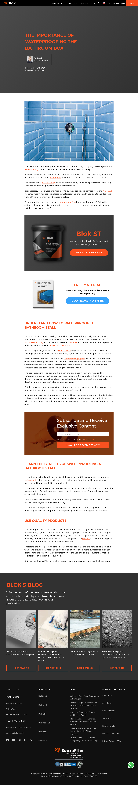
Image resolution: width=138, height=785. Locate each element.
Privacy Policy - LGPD (111, 741)
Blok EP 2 (42, 705)
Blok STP (42, 714)
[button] (58, 3)
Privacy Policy (90, 439)
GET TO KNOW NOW (89, 252)
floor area (72, 342)
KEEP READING (21, 668)
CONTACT (132, 3)
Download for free (87, 300)
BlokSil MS (42, 696)
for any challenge (113, 689)
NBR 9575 (107, 191)
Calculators (107, 703)
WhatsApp (11, 709)
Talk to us (12, 689)
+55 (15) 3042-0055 (117, 3)
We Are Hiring (108, 718)
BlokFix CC (42, 741)
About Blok (107, 696)
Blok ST (86, 538)
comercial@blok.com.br (16, 714)
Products (44, 689)
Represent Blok (109, 726)
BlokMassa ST (44, 723)
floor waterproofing (33, 342)
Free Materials (108, 711)
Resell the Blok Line (110, 734)
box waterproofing (67, 202)
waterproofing (31, 169)
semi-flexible (64, 350)
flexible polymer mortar (59, 345)
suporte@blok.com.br (15, 733)
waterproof (55, 177)
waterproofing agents (74, 359)
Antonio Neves (41, 61)
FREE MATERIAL (87, 285)
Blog (73, 689)
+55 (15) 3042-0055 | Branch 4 (18, 727)
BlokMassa (42, 732)
